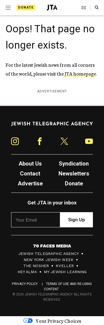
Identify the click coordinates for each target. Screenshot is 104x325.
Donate (26, 7)
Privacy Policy (25, 284)
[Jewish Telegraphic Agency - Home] (52, 7)
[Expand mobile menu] (8, 7)
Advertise (30, 183)
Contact (30, 173)
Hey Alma (27, 272)
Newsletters (74, 173)
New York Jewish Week (48, 259)
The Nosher (36, 265)
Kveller (65, 265)
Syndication (74, 163)
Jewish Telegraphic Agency (48, 253)
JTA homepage (80, 73)
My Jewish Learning (65, 272)
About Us (30, 163)
